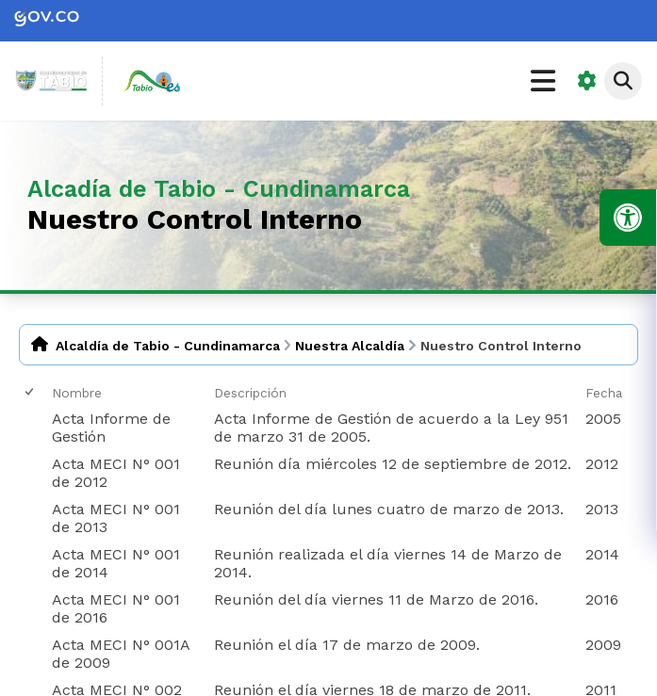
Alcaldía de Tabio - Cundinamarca (168, 345)
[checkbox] (30, 392)
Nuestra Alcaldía (349, 345)
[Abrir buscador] (623, 81)
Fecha (603, 392)
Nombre (77, 392)
